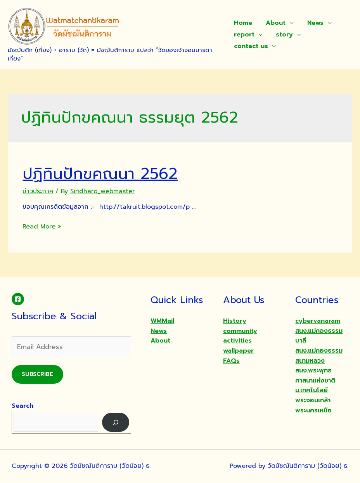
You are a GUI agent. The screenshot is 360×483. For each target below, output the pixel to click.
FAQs (231, 360)
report (244, 34)
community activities (240, 336)
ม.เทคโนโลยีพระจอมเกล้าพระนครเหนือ (313, 400)
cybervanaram (317, 320)
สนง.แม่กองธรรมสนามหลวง (319, 355)
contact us (251, 46)
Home (243, 23)
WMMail (162, 320)
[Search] (116, 422)
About (274, 23)
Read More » (41, 226)
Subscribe (37, 374)
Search (22, 405)
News (313, 23)
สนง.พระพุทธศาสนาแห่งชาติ (315, 375)
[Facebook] (18, 299)
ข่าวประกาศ (37, 191)
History (234, 320)
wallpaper (238, 350)
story (283, 34)
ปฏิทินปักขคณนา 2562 (100, 173)
